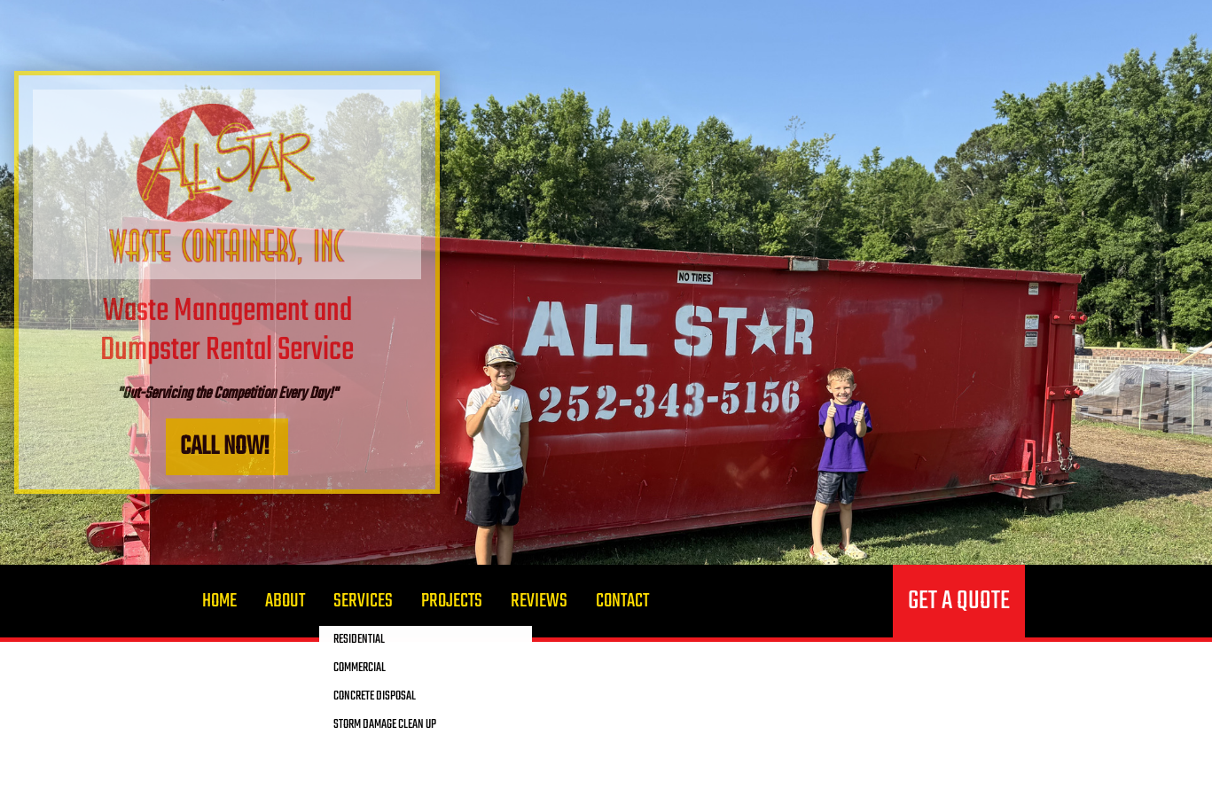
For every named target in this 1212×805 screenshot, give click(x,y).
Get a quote (959, 601)
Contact (622, 601)
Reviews (539, 601)
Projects (451, 601)
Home (219, 601)
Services (363, 601)
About (285, 601)
